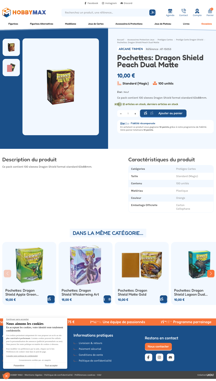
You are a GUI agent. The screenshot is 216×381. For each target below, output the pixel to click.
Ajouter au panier (163, 113)
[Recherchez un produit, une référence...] (106, 12)
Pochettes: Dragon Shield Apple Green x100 (20, 292)
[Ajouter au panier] (51, 299)
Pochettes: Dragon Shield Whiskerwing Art (80, 292)
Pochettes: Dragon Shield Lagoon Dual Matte (189, 292)
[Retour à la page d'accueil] (27, 12)
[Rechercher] (152, 12)
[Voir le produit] (107, 299)
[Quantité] (128, 113)
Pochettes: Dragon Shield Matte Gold (132, 292)
